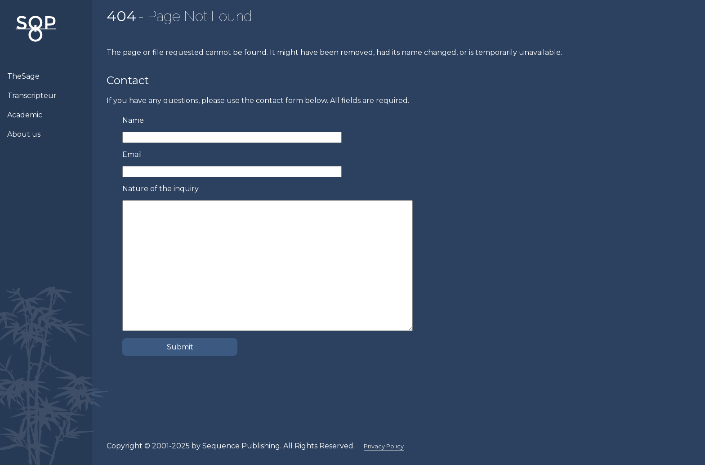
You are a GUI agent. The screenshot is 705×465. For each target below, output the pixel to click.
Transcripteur (32, 95)
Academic (24, 115)
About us (23, 134)
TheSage (23, 76)
